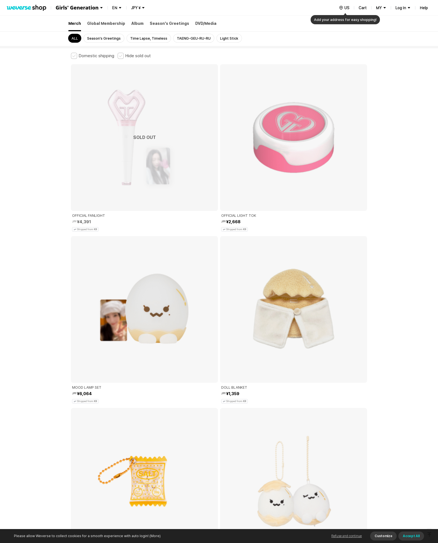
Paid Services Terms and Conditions (139, 450)
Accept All (411, 536)
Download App (353, 507)
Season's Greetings (169, 23)
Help (424, 8)
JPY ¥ (136, 8)
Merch (74, 23)
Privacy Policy (245, 450)
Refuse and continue (346, 536)
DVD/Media (205, 23)
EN (114, 8)
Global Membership (106, 23)
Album (137, 23)
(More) (155, 536)
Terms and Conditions (86, 450)
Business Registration (156, 474)
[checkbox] (92, 56)
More (219, 411)
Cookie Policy (274, 450)
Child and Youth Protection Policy (201, 450)
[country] (344, 8)
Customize (383, 536)
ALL (75, 38)
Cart (363, 8)
